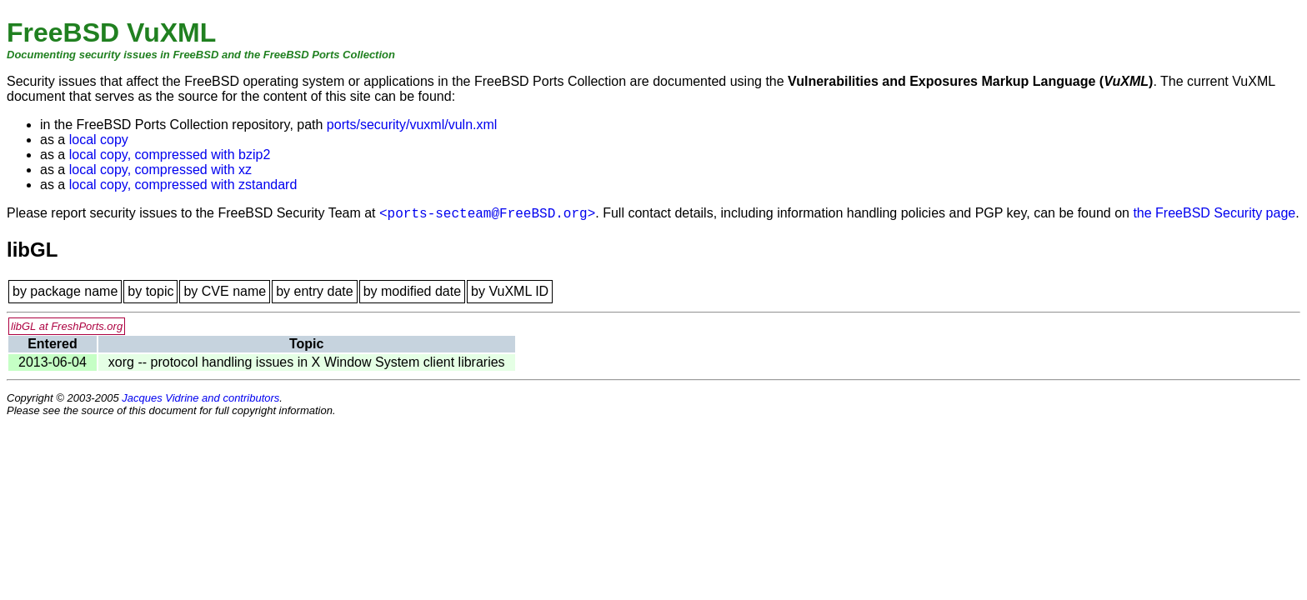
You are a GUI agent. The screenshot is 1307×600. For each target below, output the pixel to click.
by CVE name (224, 291)
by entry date (314, 291)
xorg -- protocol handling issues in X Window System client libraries (306, 362)
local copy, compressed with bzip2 (170, 155)
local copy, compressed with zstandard (183, 185)
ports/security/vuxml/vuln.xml (412, 125)
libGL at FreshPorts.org (67, 326)
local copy (98, 139)
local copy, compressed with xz (160, 169)
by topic (150, 291)
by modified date (412, 291)
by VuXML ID (509, 291)
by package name (65, 291)
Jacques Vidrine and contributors (200, 398)
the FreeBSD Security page (1214, 213)
